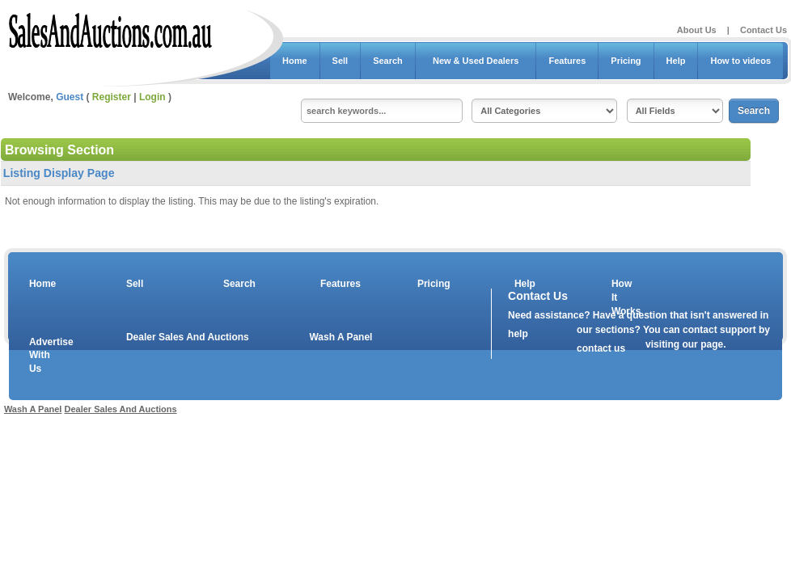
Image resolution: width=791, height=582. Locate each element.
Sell (340, 60)
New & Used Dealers (476, 60)
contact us (601, 348)
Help (676, 60)
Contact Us (763, 30)
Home (294, 60)
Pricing (626, 60)
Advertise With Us (41, 355)
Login (152, 97)
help (518, 334)
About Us (697, 30)
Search (388, 60)
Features (567, 60)
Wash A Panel (340, 337)
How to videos (740, 60)
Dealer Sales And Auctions (187, 337)
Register (111, 97)
